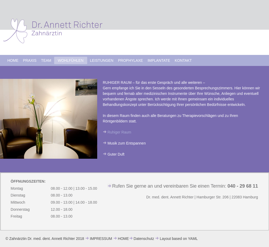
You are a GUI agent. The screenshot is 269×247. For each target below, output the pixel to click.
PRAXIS (30, 60)
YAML (193, 238)
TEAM (46, 60)
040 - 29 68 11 (242, 186)
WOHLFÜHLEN (71, 60)
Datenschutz (144, 238)
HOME (12, 60)
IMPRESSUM (101, 238)
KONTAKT (183, 60)
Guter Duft (116, 154)
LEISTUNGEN (101, 60)
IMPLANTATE (159, 60)
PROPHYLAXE (130, 60)
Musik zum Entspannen (126, 143)
